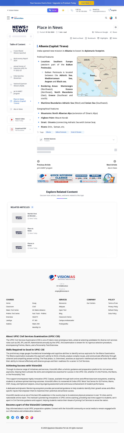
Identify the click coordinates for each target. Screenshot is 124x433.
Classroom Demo (65, 317)
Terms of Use (113, 303)
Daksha (8, 324)
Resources (62, 303)
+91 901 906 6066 (81, 11)
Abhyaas (62, 307)
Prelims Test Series (13, 313)
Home (8, 303)
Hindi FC (35, 317)
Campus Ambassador (66, 320)
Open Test (62, 310)
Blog (60, 313)
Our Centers (91, 303)
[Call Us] (72, 10)
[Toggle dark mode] (63, 10)
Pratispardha (63, 324)
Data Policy (112, 313)
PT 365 (34, 320)
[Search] (106, 18)
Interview (9, 317)
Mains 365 (36, 324)
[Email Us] (97, 10)
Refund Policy (113, 310)
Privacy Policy (113, 307)
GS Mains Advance (38, 310)
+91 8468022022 (62, 286)
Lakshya (9, 320)
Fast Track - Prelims (39, 313)
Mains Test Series (12, 310)
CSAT (34, 307)
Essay (34, 303)
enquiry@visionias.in (62, 291)
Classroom (10, 307)
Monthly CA (36, 327)
